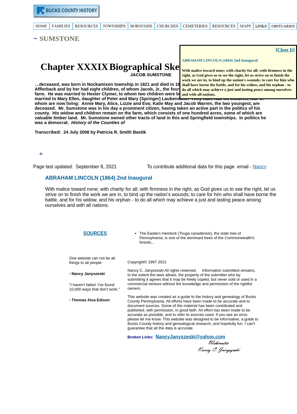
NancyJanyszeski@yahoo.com (190, 336)
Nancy (259, 166)
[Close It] (285, 49)
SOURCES (95, 233)
